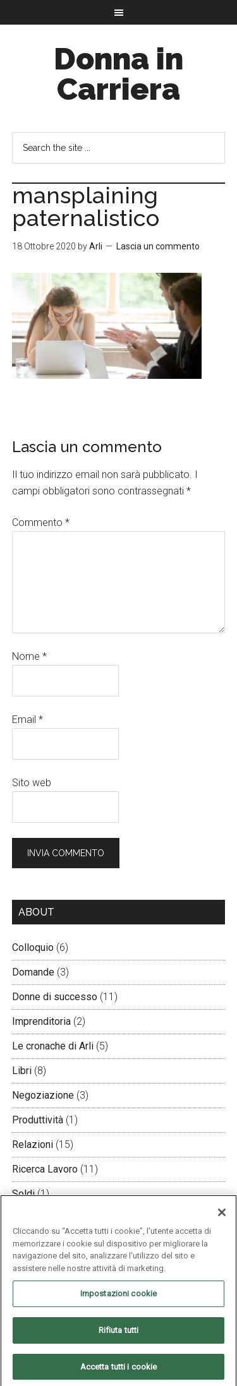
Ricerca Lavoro (45, 1169)
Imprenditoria (41, 1021)
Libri (22, 1071)
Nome (29, 656)
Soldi (23, 1194)
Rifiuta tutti (119, 1333)
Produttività (37, 1120)
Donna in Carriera (118, 74)
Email (27, 720)
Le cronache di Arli (53, 1046)
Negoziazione (43, 1095)
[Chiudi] (222, 1216)
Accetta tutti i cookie (118, 1370)
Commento (41, 523)
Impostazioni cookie (118, 1297)
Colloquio (33, 947)
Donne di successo (54, 997)
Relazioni (32, 1144)
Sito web (31, 783)
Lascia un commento (158, 246)
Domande (33, 972)
